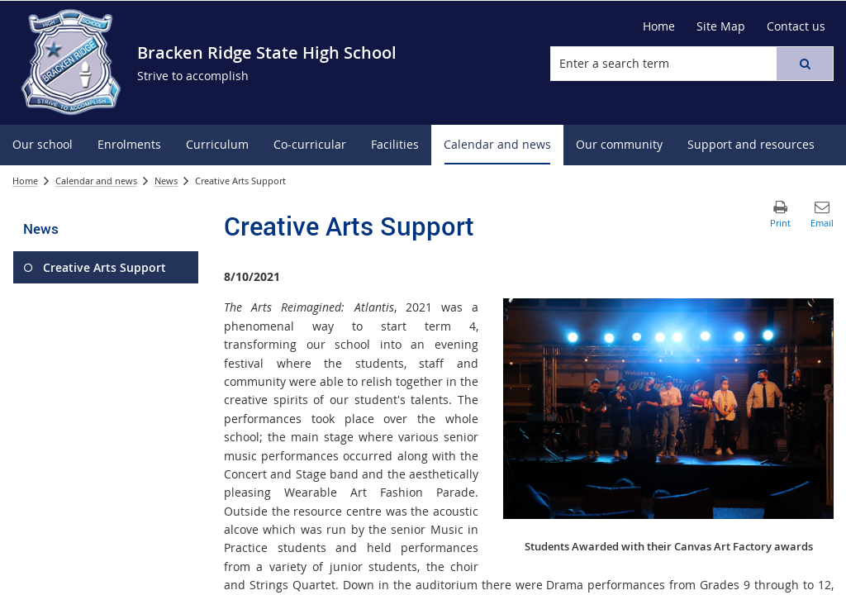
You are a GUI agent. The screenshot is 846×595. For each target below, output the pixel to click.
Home (25, 180)
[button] (805, 63)
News (166, 180)
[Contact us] (796, 26)
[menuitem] (42, 145)
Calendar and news (96, 180)
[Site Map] (720, 26)
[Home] (658, 26)
